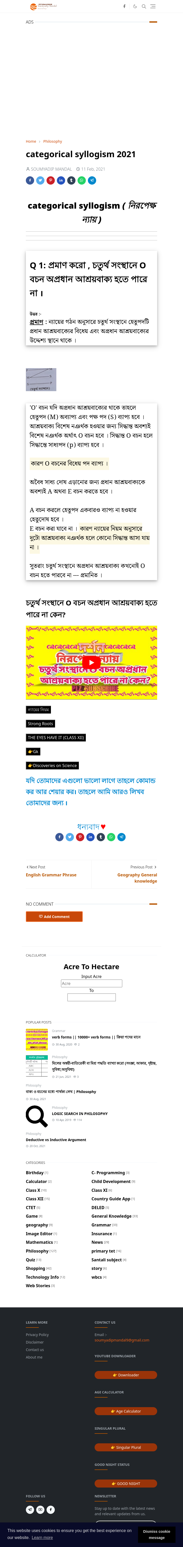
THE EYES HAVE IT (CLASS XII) (56, 737)
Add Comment (54, 916)
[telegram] (30, 1510)
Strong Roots (40, 723)
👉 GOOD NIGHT (126, 1483)
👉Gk (33, 751)
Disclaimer (35, 1342)
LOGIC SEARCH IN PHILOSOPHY (80, 1113)
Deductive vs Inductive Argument (56, 1139)
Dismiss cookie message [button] (156, 1534)
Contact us (35, 1349)
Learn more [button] (42, 1537)
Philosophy (59, 1057)
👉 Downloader (126, 1374)
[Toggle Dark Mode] (135, 6)
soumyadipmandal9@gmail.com (122, 1340)
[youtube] (40, 1510)
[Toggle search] (144, 6)
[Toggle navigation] (153, 6)
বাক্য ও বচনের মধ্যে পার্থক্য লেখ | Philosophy (61, 1091)
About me (34, 1357)
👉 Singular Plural (126, 1447)
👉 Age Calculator (126, 1411)
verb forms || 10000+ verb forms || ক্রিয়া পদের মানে (96, 1037)
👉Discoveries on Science (52, 765)
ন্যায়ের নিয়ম (38, 709)
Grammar (58, 1031)
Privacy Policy (37, 1334)
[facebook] (124, 6)
